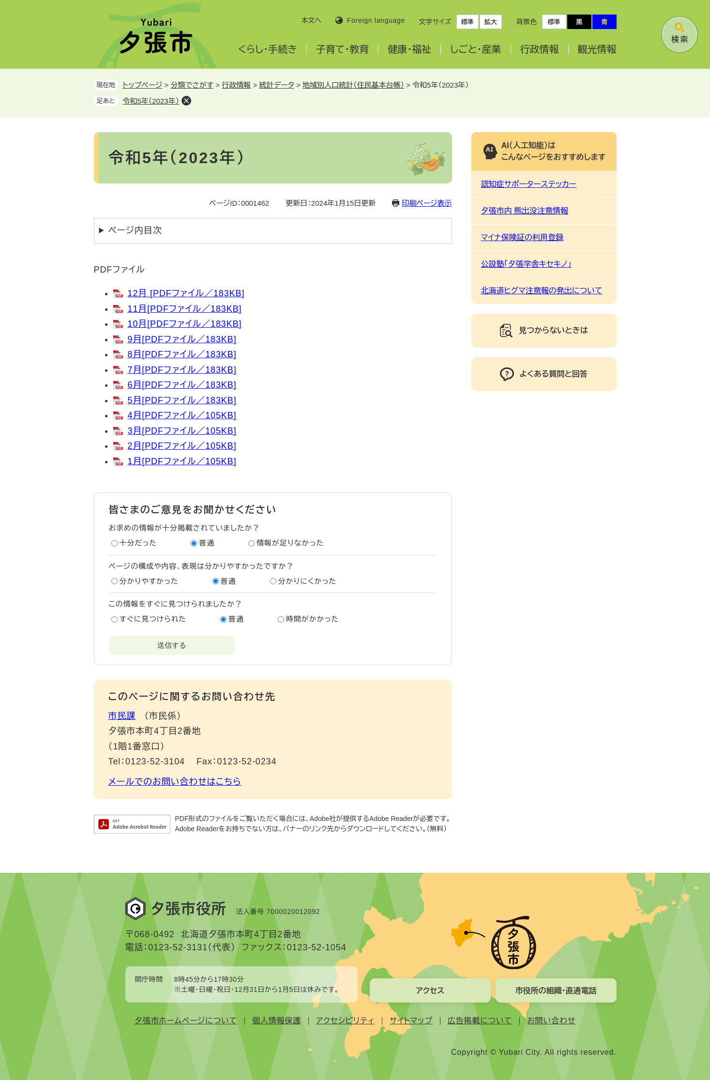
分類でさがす (192, 85)
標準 (467, 22)
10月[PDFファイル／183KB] (185, 324)
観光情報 (597, 49)
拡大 (490, 22)
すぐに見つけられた (153, 619)
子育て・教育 (342, 49)
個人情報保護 (276, 1021)
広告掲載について (480, 1021)
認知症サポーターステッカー (529, 184)
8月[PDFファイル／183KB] (182, 354)
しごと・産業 (475, 49)
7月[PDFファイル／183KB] (182, 370)
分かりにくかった (307, 581)
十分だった (138, 543)
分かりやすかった (149, 581)
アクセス (430, 991)
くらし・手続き (267, 49)
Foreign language (376, 20)
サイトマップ (411, 1021)
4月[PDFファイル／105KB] (182, 415)
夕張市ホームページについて (186, 1021)
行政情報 (539, 49)
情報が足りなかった (290, 543)
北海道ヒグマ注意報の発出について (542, 291)
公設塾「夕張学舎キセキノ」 (526, 264)
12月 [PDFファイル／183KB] (186, 293)
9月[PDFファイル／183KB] (182, 339)
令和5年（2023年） (151, 101)
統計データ (276, 85)
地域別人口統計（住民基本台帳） (353, 85)
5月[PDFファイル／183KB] (182, 400)
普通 (206, 543)
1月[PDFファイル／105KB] (182, 461)
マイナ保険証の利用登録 (522, 237)
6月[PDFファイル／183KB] (182, 385)
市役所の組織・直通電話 (556, 991)
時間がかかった (312, 619)
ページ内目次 (135, 230)
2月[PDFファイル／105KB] (182, 446)
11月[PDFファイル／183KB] (185, 309)
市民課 (122, 716)
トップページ (143, 85)
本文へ (311, 20)
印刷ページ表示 (427, 203)
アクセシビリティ (345, 1021)
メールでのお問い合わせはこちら (175, 782)
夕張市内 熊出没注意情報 (524, 211)
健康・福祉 (409, 49)
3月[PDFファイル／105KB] (182, 431)
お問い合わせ (551, 1021)
